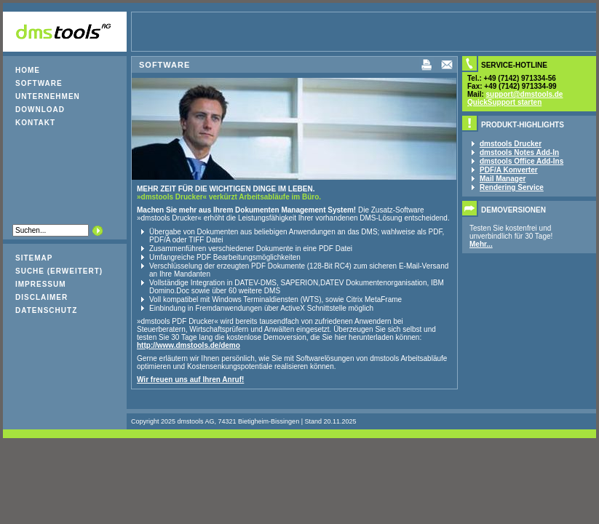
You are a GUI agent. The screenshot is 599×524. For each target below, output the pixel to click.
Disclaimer (41, 297)
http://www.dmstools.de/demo (188, 345)
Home (27, 70)
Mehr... (481, 244)
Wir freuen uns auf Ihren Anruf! (190, 380)
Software (39, 83)
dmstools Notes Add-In (519, 152)
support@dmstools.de (524, 94)
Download (40, 110)
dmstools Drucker (511, 144)
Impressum (40, 284)
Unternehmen (47, 96)
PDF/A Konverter (509, 170)
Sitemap (33, 258)
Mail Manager (502, 179)
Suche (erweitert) (59, 271)
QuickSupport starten (504, 102)
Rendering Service (512, 187)
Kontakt (35, 123)
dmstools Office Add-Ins (521, 161)
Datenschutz (46, 310)
